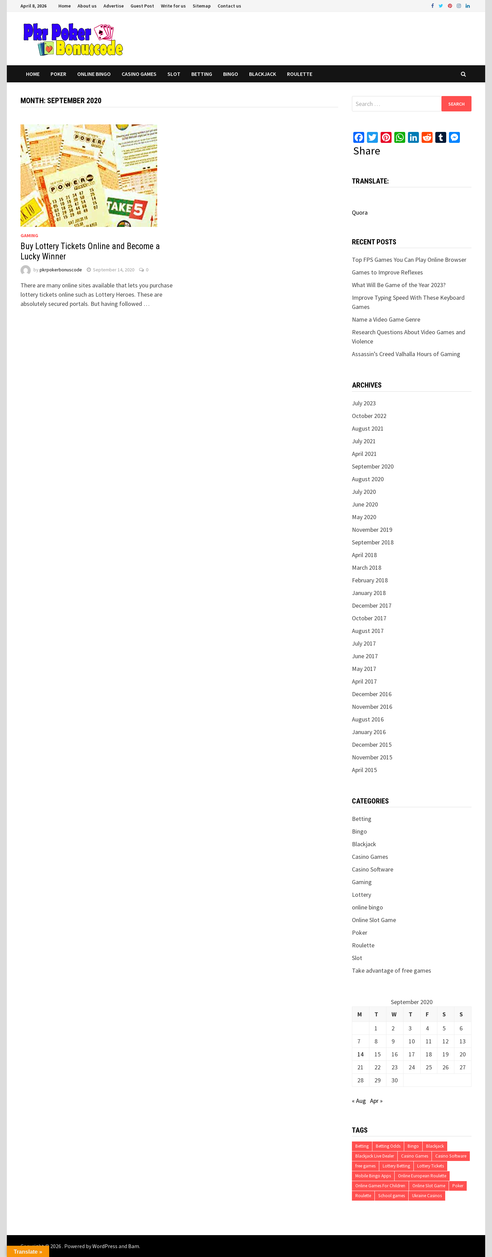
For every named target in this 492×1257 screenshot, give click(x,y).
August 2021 (368, 428)
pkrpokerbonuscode (61, 270)
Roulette (299, 73)
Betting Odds (388, 1146)
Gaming (29, 235)
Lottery (361, 894)
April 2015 (364, 770)
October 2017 (369, 618)
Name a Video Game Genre (386, 319)
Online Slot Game (374, 920)
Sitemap (202, 6)
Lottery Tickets (430, 1166)
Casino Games (139, 73)
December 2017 (372, 605)
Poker (58, 73)
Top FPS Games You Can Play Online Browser (409, 259)
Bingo (230, 73)
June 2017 (365, 656)
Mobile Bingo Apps (373, 1176)
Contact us (229, 6)
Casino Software (372, 869)
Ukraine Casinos (427, 1196)
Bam (133, 1246)
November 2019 (372, 529)
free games (365, 1166)
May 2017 (364, 669)
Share (366, 150)
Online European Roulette (422, 1176)
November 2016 (372, 707)
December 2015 (372, 744)
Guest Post (142, 6)
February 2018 (370, 580)
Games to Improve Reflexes (387, 272)
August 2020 (368, 479)
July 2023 (364, 403)
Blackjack (262, 73)
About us (87, 6)
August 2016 (368, 719)
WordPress (105, 1246)
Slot (173, 73)
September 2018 (373, 542)
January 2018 (369, 593)
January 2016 (369, 732)
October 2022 (369, 416)
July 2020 (364, 492)
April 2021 (364, 454)
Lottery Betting (396, 1166)
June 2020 (365, 504)
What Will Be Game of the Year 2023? (399, 285)
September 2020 (373, 466)
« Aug (359, 1101)
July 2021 (364, 441)
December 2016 (372, 694)
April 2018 (364, 555)
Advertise (114, 6)
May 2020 (364, 517)
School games (391, 1196)
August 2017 (368, 631)
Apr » (376, 1101)
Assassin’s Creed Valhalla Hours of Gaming (406, 354)
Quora (360, 212)
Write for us (173, 6)
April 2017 (364, 681)
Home (64, 6)
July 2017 (364, 643)
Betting (201, 73)
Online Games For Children (380, 1186)
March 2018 (366, 567)
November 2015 (372, 757)
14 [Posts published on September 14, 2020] (360, 1054)
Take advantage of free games (391, 970)
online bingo (94, 73)
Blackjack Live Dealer (374, 1156)
